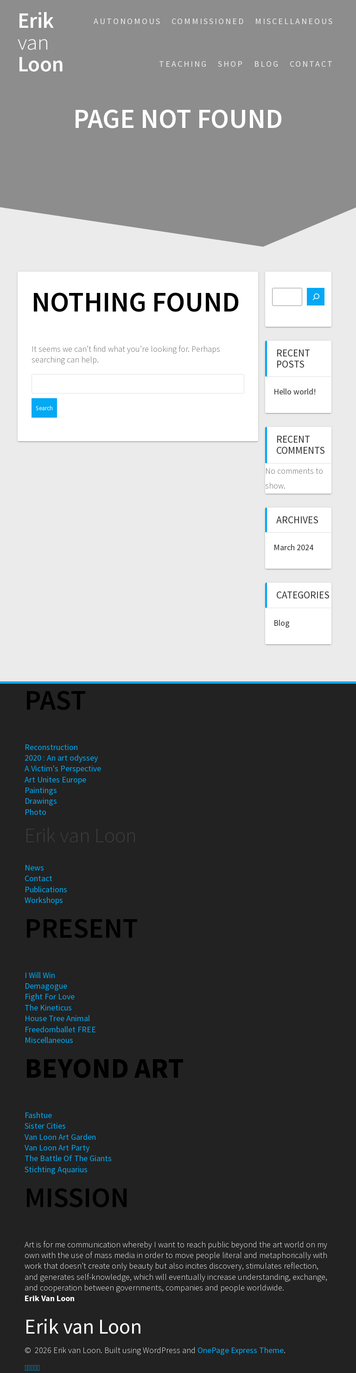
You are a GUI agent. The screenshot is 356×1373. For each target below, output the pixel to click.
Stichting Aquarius (56, 1169)
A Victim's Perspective (63, 768)
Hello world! (294, 391)
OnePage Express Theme (240, 1350)
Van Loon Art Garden (60, 1136)
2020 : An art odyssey (61, 757)
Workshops (44, 900)
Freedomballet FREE (60, 1029)
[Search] (315, 296)
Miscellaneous (294, 21)
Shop (231, 63)
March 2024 (293, 547)
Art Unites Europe (55, 779)
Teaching (183, 63)
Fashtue (38, 1115)
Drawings (41, 800)
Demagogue (46, 985)
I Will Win (40, 975)
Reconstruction (51, 747)
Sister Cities (45, 1125)
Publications (46, 889)
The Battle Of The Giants (68, 1158)
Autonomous (127, 21)
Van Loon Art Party (57, 1147)
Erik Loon (41, 42)
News (34, 867)
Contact (312, 63)
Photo (35, 812)
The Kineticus (48, 1007)
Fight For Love (50, 996)
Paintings (41, 790)
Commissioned (208, 21)
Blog (267, 63)
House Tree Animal (57, 1018)
